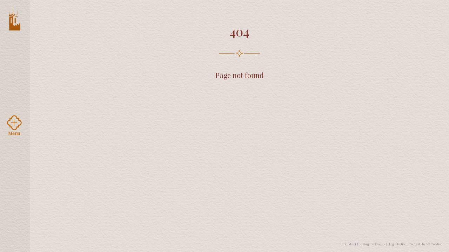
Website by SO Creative (426, 244)
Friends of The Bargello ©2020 (363, 244)
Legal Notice (397, 244)
